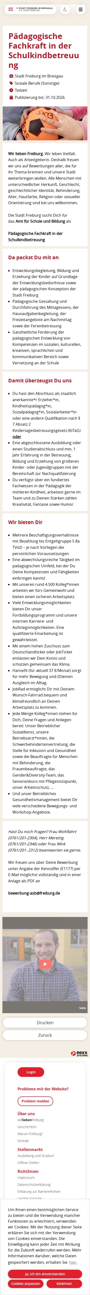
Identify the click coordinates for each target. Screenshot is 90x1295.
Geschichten (27, 1126)
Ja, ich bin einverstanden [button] (45, 1274)
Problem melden (35, 1101)
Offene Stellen (28, 1162)
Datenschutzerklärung (34, 1184)
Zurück (45, 1035)
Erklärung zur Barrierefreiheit (39, 1191)
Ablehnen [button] (64, 1283)
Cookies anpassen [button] (25, 1283)
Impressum (26, 1177)
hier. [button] (73, 1262)
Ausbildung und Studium (36, 1155)
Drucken (45, 1022)
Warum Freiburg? (30, 1133)
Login (31, 1072)
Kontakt (23, 1140)
